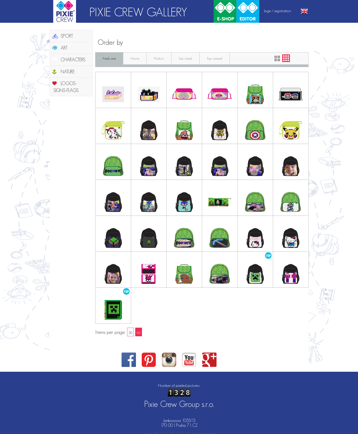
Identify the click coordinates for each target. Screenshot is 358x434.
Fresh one (109, 58)
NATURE (68, 71)
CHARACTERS (73, 59)
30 (130, 333)
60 (139, 333)
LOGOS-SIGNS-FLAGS (66, 87)
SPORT (67, 36)
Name (134, 58)
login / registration (277, 11)
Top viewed (214, 58)
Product (159, 58)
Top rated (185, 58)
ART (64, 48)
